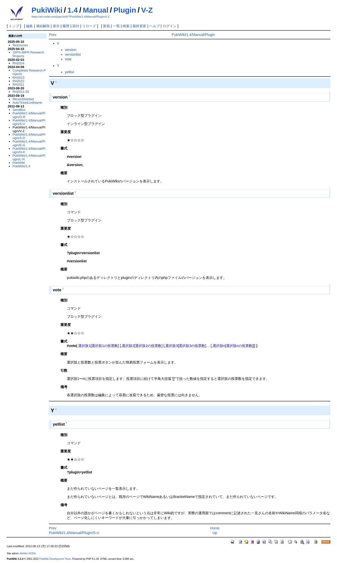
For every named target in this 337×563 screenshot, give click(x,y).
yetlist (69, 72)
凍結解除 (43, 26)
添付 (75, 26)
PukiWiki (46, 10)
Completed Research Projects (29, 72)
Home (214, 528)
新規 (106, 26)
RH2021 (19, 84)
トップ (14, 26)
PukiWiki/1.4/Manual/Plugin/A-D (29, 136)
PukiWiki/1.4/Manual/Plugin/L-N (29, 157)
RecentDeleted (23, 99)
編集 (29, 26)
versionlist (73, 54)
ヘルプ (154, 26)
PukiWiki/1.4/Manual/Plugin (193, 35)
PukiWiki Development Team (55, 559)
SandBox (19, 110)
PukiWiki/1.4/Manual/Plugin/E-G (29, 143)
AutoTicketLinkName (27, 102)
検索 (126, 26)
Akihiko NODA (28, 553)
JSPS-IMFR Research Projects (28, 54)
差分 (56, 26)
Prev (52, 35)
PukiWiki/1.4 (21, 166)
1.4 (72, 10)
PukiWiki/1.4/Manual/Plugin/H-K (29, 150)
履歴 (65, 26)
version (70, 50)
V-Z (147, 10)
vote (68, 59)
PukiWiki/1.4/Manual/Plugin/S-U (74, 533)
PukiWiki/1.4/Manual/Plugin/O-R (29, 115)
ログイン (170, 26)
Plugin (124, 10)
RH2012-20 (21, 92)
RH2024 (19, 63)
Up (214, 533)
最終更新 (139, 26)
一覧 (116, 26)
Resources (20, 45)
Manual (95, 10)
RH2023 (19, 77)
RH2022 (19, 81)
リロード (89, 26)
